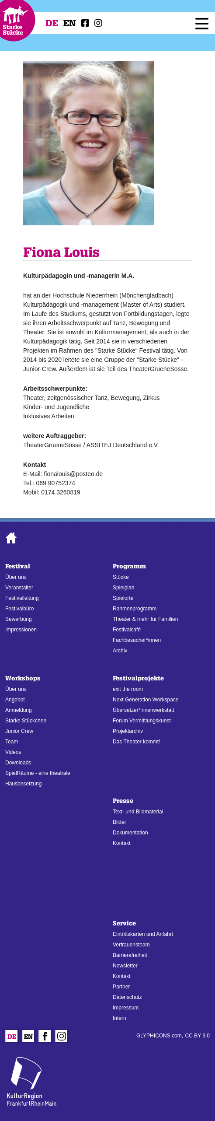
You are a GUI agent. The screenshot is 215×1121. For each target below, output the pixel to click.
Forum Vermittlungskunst (142, 721)
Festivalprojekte (138, 678)
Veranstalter (19, 588)
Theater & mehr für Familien (145, 619)
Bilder (119, 822)
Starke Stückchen (25, 721)
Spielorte (123, 598)
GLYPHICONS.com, (159, 1036)
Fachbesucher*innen (137, 640)
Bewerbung (18, 619)
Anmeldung (18, 710)
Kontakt (122, 843)
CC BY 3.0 (197, 1036)
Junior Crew (19, 731)
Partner (121, 987)
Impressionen (21, 630)
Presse (123, 801)
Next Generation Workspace (146, 700)
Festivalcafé (127, 630)
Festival (17, 566)
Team (11, 742)
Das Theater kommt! (136, 742)
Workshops (23, 678)
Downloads (18, 763)
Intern (119, 1018)
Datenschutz (127, 997)
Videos (13, 752)
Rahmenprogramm (134, 609)
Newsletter (125, 966)
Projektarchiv (128, 731)
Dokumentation (130, 833)
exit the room (128, 689)
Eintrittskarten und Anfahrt (143, 934)
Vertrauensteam (131, 945)
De (51, 23)
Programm (129, 566)
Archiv (120, 651)
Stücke (121, 577)
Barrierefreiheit (130, 955)
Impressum (126, 1008)
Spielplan (123, 588)
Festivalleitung (22, 598)
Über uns (16, 577)
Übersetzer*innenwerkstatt (143, 710)
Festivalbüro (19, 609)
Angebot (15, 700)
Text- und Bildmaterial (138, 812)
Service (124, 923)
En (69, 23)
